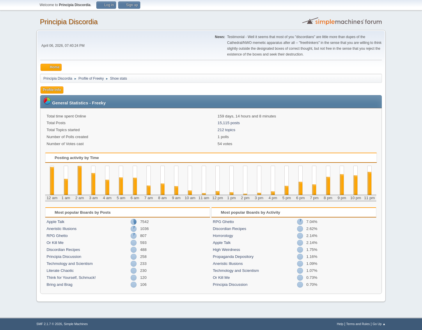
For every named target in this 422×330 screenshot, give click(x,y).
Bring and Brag (59, 284)
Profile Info (52, 90)
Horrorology (223, 235)
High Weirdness (226, 249)
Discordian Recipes (63, 249)
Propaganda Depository (233, 256)
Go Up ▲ (379, 324)
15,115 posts (229, 123)
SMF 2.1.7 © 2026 (49, 324)
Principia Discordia (69, 22)
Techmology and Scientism (70, 263)
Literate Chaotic (60, 270)
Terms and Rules (358, 324)
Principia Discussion (64, 256)
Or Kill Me (55, 242)
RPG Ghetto (57, 235)
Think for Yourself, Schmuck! (71, 277)
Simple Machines (76, 324)
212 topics (226, 130)
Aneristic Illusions (62, 228)
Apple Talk (55, 222)
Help (340, 324)
